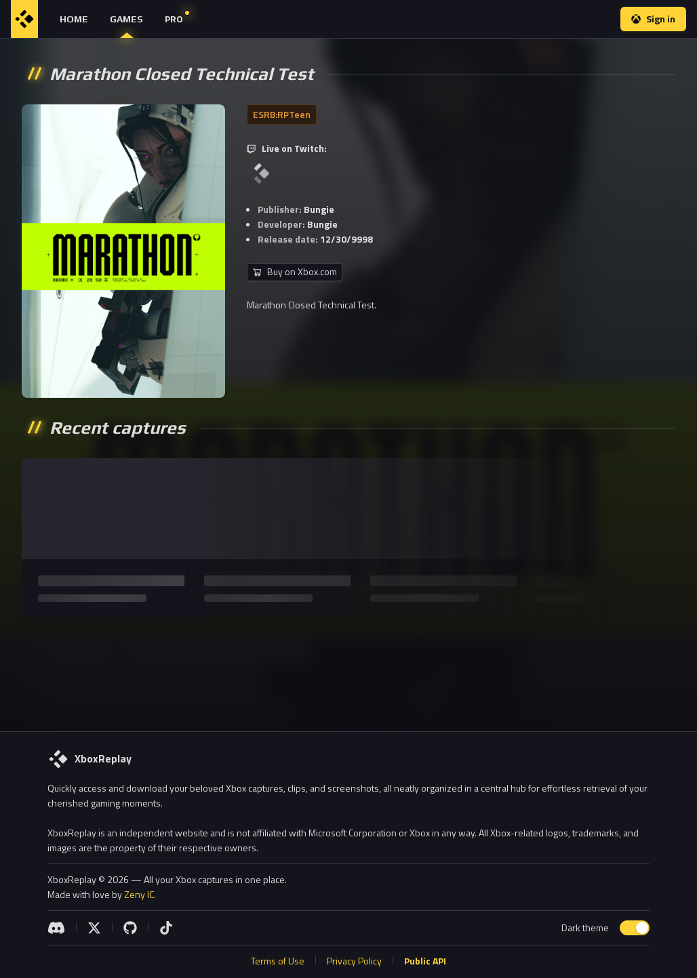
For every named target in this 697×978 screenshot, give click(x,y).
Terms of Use (277, 961)
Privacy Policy (354, 961)
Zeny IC (139, 894)
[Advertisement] (347, 669)
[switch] (635, 927)
